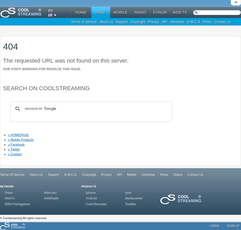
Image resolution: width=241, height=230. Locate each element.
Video (9, 193)
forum (160, 12)
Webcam (50, 193)
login (214, 226)
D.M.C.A (193, 22)
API (164, 22)
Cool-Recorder (96, 204)
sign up (233, 226)
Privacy (153, 22)
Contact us (222, 22)
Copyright (137, 22)
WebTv (10, 198)
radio (140, 12)
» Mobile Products (20, 140)
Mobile (131, 175)
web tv (180, 12)
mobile (120, 12)
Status (177, 175)
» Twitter (14, 149)
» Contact (15, 154)
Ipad (128, 193)
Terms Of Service (12, 175)
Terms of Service (84, 22)
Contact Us (195, 175)
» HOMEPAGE (18, 135)
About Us (36, 175)
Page (101, 12)
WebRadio (51, 198)
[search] (90, 109)
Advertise (177, 22)
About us (106, 22)
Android (91, 198)
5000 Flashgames (17, 204)
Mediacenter (134, 198)
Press (207, 22)
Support (122, 22)
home (81, 12)
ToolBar (130, 204)
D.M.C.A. (70, 175)
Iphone (91, 193)
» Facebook (16, 144)
